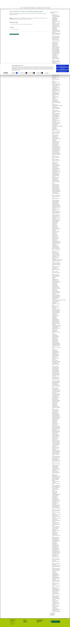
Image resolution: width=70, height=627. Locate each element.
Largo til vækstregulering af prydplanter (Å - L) (55, 279)
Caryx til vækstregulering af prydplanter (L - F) (55, 96)
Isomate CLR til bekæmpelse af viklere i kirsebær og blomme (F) (56, 241)
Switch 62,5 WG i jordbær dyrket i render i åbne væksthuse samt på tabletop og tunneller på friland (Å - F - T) (56, 551)
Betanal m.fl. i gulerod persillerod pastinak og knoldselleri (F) (56, 61)
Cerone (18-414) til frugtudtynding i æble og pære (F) (56, 111)
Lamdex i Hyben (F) (55, 274)
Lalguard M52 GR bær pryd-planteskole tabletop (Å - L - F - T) (56, 267)
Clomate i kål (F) (55, 117)
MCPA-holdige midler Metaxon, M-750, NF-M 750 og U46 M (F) (56, 312)
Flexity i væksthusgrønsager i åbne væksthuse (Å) (55, 184)
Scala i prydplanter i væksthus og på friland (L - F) (56, 454)
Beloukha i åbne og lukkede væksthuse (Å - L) (56, 58)
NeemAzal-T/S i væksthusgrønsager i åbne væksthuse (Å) (55, 354)
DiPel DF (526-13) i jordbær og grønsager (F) (56, 157)
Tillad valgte (62, 4)
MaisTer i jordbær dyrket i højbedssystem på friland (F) (56, 293)
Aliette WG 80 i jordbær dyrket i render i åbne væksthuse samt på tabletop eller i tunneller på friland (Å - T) (56, 25)
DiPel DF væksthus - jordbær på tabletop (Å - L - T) (56, 160)
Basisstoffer (53, 614)
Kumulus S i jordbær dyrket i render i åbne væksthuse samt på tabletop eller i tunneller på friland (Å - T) (56, 255)
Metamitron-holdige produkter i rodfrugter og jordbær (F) (56, 323)
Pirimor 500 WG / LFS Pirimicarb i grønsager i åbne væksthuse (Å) (56, 394)
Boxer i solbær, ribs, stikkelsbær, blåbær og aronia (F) (56, 75)
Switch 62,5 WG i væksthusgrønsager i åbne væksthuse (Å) (55, 548)
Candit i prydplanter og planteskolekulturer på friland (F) (56, 90)
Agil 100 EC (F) (54, 14)
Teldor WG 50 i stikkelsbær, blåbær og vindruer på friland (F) (56, 577)
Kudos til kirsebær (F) (55, 248)
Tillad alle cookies (62, 2)
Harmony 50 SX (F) (55, 237)
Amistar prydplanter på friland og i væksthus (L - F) (56, 34)
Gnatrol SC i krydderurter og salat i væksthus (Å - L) (56, 231)
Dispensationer (53, 613)
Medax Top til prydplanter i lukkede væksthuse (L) (55, 315)
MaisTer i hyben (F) (55, 291)
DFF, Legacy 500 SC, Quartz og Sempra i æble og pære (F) (55, 144)
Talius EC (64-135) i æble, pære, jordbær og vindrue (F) (56, 559)
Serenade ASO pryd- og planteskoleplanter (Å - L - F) (56, 461)
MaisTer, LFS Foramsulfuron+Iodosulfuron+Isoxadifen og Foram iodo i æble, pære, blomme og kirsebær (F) (59, 300)
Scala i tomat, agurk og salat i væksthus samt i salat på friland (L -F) (56, 457)
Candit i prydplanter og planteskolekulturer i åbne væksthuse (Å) (56, 93)
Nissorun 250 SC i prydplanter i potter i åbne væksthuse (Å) (55, 367)
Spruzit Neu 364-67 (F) (56, 500)
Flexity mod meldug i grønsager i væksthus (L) (55, 181)
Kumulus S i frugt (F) (55, 257)
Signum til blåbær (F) (55, 478)
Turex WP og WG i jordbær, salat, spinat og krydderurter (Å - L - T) (56, 609)
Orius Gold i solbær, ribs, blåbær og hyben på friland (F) (56, 375)
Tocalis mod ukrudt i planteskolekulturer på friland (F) (56, 598)
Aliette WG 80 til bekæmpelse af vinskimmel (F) (55, 19)
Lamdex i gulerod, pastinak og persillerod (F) (56, 272)
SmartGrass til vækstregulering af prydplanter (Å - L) (55, 498)
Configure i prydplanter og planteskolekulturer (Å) (56, 132)
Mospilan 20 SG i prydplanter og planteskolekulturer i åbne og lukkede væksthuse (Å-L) (55, 340)
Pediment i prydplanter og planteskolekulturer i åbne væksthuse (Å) (56, 382)
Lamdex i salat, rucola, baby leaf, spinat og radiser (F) (56, 276)
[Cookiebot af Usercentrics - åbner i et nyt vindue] (6, 9)
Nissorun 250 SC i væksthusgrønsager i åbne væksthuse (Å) (55, 370)
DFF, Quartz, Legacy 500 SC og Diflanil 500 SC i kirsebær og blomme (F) (56, 147)
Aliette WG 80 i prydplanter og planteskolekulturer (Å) (56, 29)
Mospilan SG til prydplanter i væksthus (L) (56, 332)
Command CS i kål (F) (56, 122)
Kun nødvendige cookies (63, 7)
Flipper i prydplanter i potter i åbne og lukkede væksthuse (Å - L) (56, 215)
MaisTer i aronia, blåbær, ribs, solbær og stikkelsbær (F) (56, 289)
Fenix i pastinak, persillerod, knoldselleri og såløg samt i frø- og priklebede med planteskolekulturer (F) (56, 172)
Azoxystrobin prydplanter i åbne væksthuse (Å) (55, 55)
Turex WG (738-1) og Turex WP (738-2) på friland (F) (55, 603)
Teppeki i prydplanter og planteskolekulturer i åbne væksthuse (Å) (56, 590)
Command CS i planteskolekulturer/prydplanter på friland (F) (57, 126)
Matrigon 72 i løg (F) (55, 305)
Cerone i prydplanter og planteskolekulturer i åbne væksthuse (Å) (56, 114)
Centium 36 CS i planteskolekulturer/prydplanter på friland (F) (57, 105)
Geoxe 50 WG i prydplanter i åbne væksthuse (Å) (55, 226)
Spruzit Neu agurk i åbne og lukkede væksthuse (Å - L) (56, 510)
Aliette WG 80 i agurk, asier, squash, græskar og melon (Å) (56, 16)
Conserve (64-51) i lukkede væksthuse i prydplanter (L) (55, 135)
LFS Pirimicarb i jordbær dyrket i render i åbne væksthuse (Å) (56, 282)
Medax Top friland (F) (55, 321)
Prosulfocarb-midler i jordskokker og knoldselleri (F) (55, 420)
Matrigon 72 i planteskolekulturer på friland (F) (56, 307)
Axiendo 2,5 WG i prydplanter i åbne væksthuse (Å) (55, 45)
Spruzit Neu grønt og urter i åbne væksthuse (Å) (56, 508)
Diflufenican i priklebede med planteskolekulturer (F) (56, 154)
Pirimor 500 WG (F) (55, 387)
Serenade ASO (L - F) (55, 459)
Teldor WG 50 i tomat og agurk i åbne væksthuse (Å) (56, 566)
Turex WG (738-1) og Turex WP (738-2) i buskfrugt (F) (55, 606)
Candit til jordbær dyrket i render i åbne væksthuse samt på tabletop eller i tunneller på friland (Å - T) (56, 87)
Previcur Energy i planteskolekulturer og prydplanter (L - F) (56, 397)
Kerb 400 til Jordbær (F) (56, 243)
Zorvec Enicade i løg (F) (56, 611)
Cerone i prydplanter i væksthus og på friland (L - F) (56, 108)
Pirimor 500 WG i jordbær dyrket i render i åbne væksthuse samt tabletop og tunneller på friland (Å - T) (56, 390)
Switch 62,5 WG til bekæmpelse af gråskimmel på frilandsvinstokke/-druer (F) (56, 534)
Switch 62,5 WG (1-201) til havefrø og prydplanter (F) (56, 542)
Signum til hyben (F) (55, 479)
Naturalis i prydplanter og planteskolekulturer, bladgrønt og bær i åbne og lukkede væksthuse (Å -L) (56, 344)
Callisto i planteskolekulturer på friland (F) (56, 82)
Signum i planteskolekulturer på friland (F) (56, 481)
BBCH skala (52, 615)
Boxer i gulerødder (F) (55, 69)
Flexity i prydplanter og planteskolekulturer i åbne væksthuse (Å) (56, 201)
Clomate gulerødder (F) (56, 116)
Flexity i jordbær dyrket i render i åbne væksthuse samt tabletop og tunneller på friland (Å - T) (56, 192)
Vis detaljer (46, 9)
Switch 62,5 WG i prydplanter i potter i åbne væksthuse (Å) (55, 545)
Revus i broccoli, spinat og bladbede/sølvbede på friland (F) (56, 428)
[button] (14, 34)
